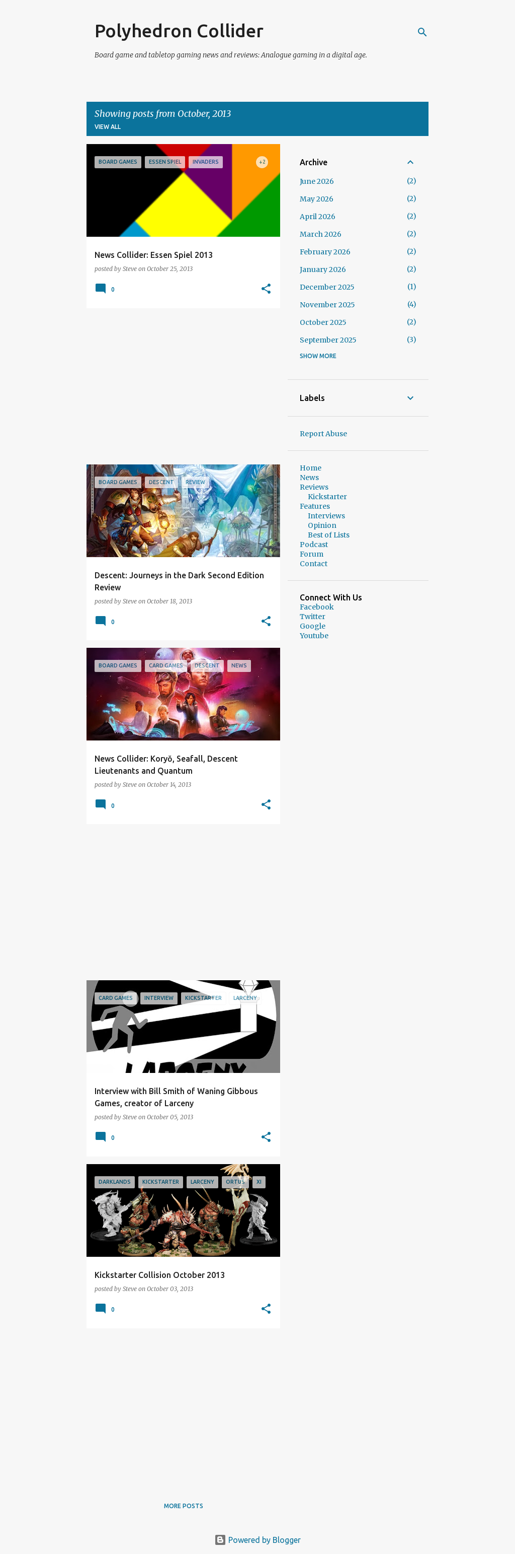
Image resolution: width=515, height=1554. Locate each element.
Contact (313, 563)
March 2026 (320, 234)
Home (310, 467)
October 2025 (323, 322)
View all (108, 126)
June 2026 (317, 181)
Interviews (326, 515)
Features (315, 506)
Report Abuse (323, 433)
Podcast (314, 544)
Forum (311, 554)
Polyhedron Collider (179, 30)
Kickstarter (327, 496)
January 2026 (323, 269)
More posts (183, 1506)
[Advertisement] (180, 386)
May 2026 (316, 199)
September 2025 (328, 340)
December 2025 (327, 287)
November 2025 (327, 304)
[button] (266, 289)
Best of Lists (329, 534)
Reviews (314, 487)
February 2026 (325, 251)
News (309, 477)
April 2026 (317, 216)
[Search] (422, 32)
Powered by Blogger (257, 1539)
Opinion (322, 525)
